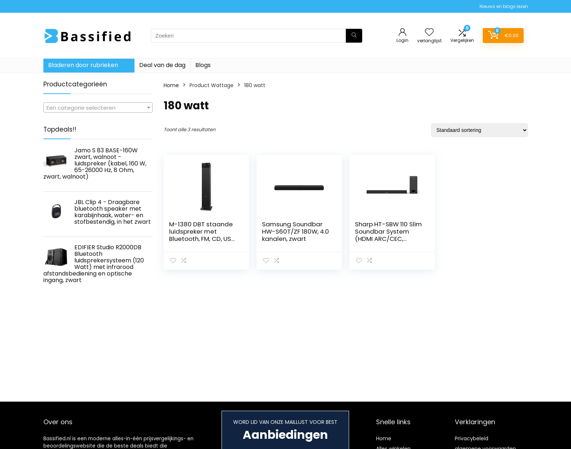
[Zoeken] (354, 36)
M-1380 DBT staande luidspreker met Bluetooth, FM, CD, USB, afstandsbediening (202, 235)
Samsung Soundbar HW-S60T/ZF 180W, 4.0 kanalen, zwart (295, 231)
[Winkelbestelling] (479, 130)
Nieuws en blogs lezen (504, 6)
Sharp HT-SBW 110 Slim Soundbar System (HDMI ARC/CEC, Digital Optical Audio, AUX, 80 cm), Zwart (388, 239)
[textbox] (98, 108)
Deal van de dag (162, 65)
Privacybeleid (471, 438)
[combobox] (98, 107)
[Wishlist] (429, 33)
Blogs (203, 65)
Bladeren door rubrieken (83, 65)
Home (171, 85)
